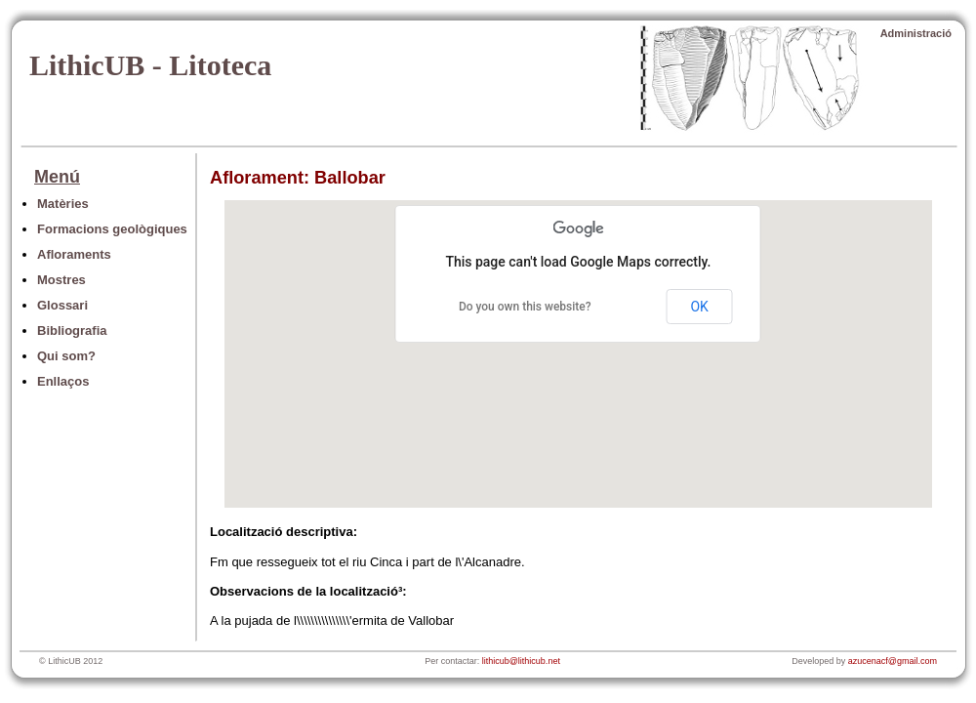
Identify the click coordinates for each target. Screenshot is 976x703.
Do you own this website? (525, 306)
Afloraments (74, 254)
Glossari (62, 305)
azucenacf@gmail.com (892, 661)
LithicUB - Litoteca (150, 65)
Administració (916, 33)
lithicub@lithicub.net (521, 661)
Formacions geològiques (112, 229)
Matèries (63, 203)
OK (699, 306)
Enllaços (63, 381)
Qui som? (66, 356)
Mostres (61, 279)
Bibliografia (72, 330)
